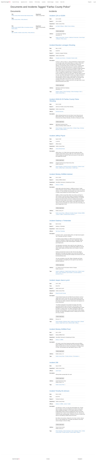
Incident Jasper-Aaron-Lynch (60, 280)
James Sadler (73, 432)
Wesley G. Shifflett (59, 184)
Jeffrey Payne (62, 167)
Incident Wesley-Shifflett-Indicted (61, 174)
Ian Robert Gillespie (60, 26)
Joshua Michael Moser (60, 148)
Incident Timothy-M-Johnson (59, 391)
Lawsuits (43, 1)
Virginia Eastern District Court (71, 271)
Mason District (64, 129)
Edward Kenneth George (61, 293)
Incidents (31, 1)
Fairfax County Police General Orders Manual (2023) (22, 15)
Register (89, 1)
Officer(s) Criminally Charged (71, 213)
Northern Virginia (59, 91)
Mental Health (72, 322)
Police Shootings (67, 91)
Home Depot (82, 37)
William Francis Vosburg (69, 26)
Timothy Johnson (69, 356)
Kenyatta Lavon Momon (60, 58)
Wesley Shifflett (81, 213)
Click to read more (60, 31)
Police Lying (63, 38)
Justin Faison (58, 370)
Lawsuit (57, 271)
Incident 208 (54, 362)
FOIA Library (37, 1)
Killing (77, 322)
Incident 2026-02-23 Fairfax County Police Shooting (64, 100)
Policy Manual (24, 19)
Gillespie (58, 38)
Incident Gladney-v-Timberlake (60, 220)
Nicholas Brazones (59, 111)
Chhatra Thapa (76, 128)
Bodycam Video (67, 321)
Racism (67, 37)
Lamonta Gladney (77, 272)
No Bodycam (74, 166)
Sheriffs (16, 32)
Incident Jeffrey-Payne (57, 136)
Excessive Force (59, 273)
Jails (13, 32)
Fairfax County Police (16, 19)
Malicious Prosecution (74, 37)
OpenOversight (5, 2)
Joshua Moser (69, 167)
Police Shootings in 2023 (76, 91)
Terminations (76, 356)
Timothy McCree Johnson (69, 214)
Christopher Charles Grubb (71, 58)
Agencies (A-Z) (24, 1)
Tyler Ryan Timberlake (60, 231)
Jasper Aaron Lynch (64, 322)
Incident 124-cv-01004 (57, 15)
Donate (56, 1)
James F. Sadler (67, 403)
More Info (62, 1)
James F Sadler (59, 214)
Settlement (62, 271)
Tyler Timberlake (62, 272)
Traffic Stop (75, 167)
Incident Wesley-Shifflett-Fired (60, 329)
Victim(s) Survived (67, 166)
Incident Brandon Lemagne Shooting (62, 45)
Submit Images (50, 1)
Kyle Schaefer (70, 272)
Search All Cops (15, 1)
